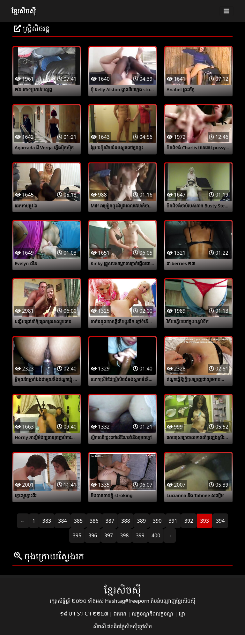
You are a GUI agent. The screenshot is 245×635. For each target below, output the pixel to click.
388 (125, 520)
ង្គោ (182, 613)
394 (220, 520)
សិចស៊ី (100, 626)
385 (78, 520)
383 (46, 520)
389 (141, 520)
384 (62, 520)
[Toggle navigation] (226, 11)
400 (156, 535)
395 (77, 535)
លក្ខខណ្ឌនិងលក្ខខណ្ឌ (153, 613)
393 (204, 520)
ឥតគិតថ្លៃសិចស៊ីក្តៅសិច (129, 626)
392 (188, 520)
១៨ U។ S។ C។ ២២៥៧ (84, 613)
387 (110, 520)
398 (124, 535)
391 (173, 520)
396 (92, 535)
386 (94, 520)
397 (108, 535)
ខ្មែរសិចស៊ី (23, 11)
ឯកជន (121, 613)
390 (157, 520)
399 (140, 535)
